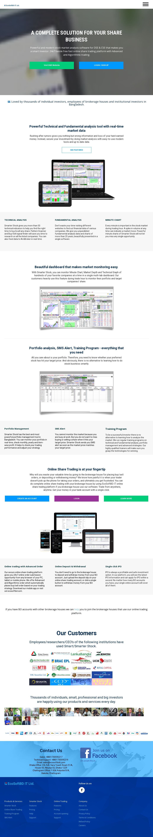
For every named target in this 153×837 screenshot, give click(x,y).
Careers (82, 825)
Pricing (32, 809)
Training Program (11, 813)
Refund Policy (84, 821)
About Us (83, 805)
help (76, 609)
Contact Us (83, 809)
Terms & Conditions (87, 817)
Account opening (61, 813)
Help (31, 813)
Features (33, 805)
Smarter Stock (10, 805)
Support (32, 817)
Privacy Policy (84, 813)
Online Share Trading (13, 809)
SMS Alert (8, 817)
